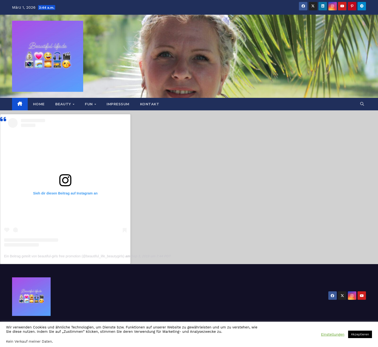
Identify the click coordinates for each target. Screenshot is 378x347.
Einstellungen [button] (332, 334)
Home (39, 104)
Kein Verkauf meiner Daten (29, 341)
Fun (89, 104)
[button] (362, 104)
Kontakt (149, 104)
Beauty (63, 104)
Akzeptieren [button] (360, 334)
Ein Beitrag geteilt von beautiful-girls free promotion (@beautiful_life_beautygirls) (64, 256)
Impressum (118, 104)
